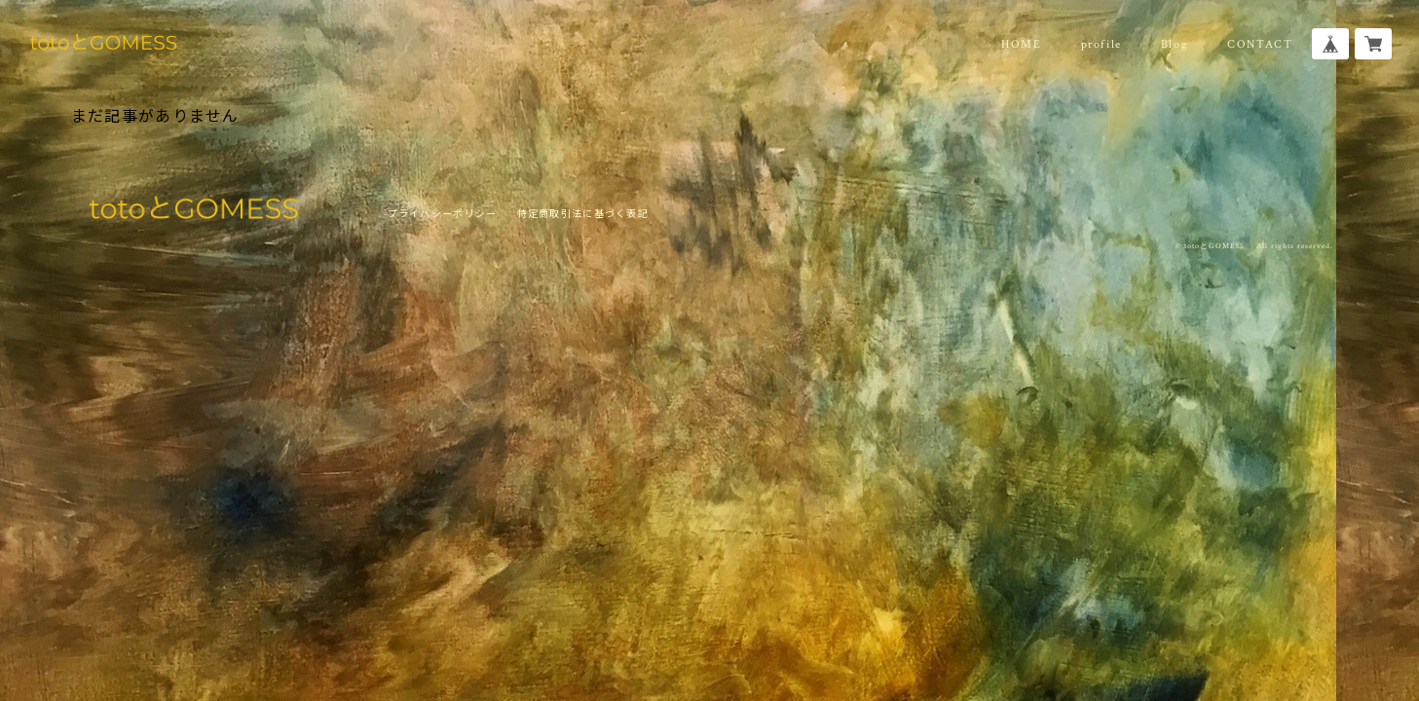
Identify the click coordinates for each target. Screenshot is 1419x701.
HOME (1021, 44)
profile (1101, 44)
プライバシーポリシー (443, 212)
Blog (1174, 44)
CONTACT (1259, 44)
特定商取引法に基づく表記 (583, 212)
